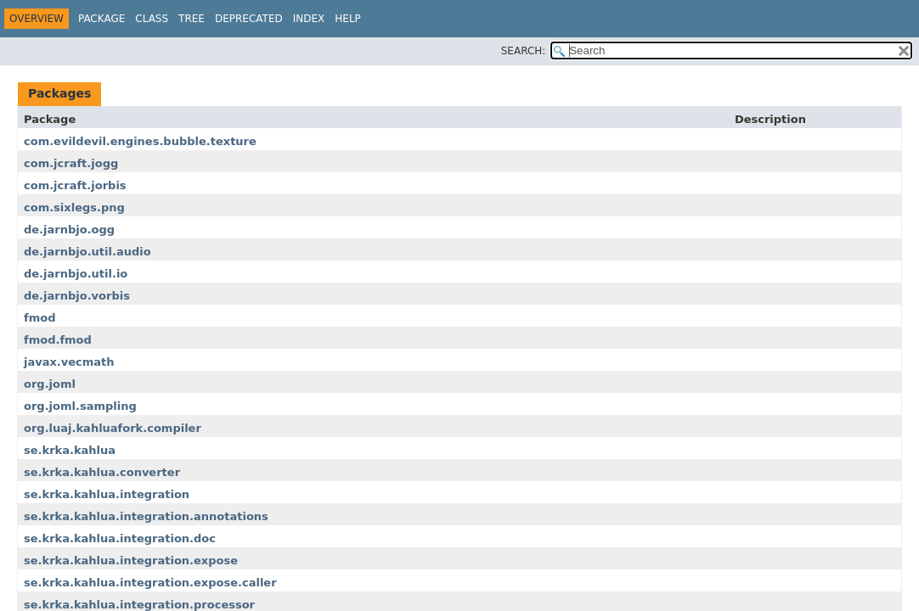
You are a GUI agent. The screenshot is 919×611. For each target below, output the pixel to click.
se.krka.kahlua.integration (106, 494)
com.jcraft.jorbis (75, 185)
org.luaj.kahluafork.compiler (112, 428)
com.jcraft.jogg (71, 163)
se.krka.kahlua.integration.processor (139, 604)
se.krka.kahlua (70, 450)
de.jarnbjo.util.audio (87, 251)
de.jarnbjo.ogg (69, 229)
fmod (39, 317)
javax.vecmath (69, 362)
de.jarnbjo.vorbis (77, 295)
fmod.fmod (58, 340)
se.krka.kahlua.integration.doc (120, 538)
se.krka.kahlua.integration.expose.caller (150, 582)
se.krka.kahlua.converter (102, 472)
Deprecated (249, 19)
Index (309, 19)
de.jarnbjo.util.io (75, 273)
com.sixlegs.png (74, 207)
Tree (191, 19)
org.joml (50, 384)
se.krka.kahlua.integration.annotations (146, 516)
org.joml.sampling (80, 406)
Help (348, 19)
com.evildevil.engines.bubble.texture (140, 141)
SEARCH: (523, 51)
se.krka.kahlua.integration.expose (131, 560)
